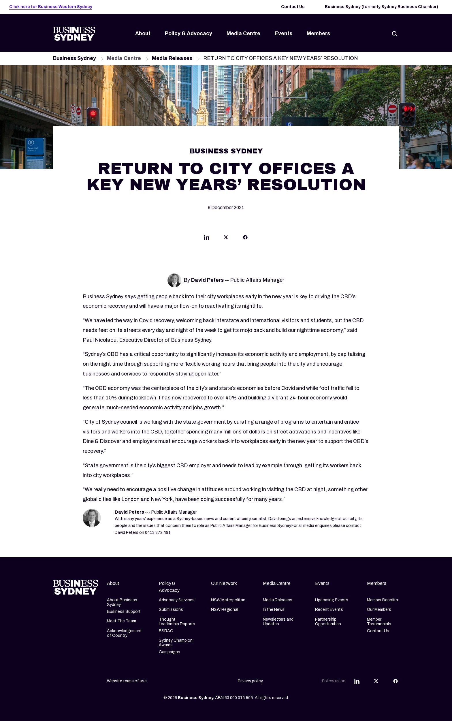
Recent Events (329, 609)
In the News (274, 609)
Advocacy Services (177, 600)
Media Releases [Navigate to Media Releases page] (172, 58)
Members (318, 33)
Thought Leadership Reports (177, 621)
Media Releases (277, 600)
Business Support (124, 611)
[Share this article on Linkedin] (206, 238)
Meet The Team (121, 621)
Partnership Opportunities (328, 621)
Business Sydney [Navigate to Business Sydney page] (74, 58)
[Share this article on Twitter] (226, 238)
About (142, 33)
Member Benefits (382, 600)
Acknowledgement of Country (124, 633)
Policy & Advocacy (188, 33)
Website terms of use (127, 681)
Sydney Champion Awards (176, 642)
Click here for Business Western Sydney (50, 7)
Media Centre (243, 33)
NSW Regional (224, 609)
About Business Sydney (122, 602)
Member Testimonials (379, 621)
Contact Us (293, 7)
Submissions (171, 609)
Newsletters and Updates (278, 621)
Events (283, 33)
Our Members (379, 609)
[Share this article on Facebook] (245, 238)
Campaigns (169, 652)
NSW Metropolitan (228, 600)
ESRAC (166, 631)
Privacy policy (250, 681)
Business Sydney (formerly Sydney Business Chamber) (381, 7)
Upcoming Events (331, 600)
